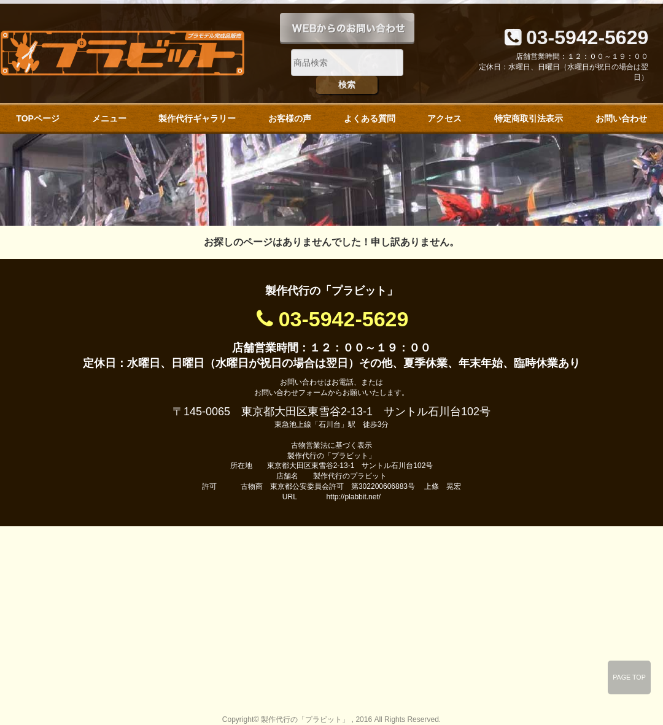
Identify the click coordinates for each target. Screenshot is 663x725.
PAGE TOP (629, 677)
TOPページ (38, 118)
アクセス (444, 118)
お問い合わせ (621, 118)
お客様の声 (289, 118)
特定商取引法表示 (528, 118)
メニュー (109, 118)
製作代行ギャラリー (197, 118)
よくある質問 (369, 118)
